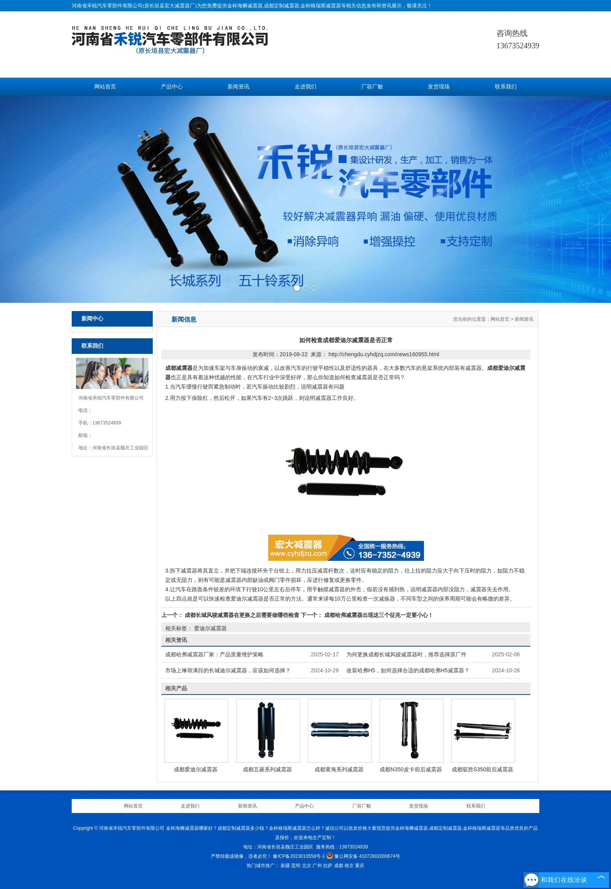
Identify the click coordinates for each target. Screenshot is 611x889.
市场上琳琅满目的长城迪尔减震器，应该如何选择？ (228, 670)
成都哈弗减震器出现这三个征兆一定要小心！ (378, 615)
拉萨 (327, 865)
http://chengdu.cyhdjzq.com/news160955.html (383, 354)
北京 (306, 865)
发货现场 (439, 87)
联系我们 (506, 87)
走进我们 (305, 87)
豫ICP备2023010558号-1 (299, 856)
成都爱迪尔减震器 (195, 769)
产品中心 (172, 87)
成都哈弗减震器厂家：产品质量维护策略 (214, 654)
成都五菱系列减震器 (267, 769)
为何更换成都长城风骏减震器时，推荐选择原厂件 (406, 654)
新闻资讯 (238, 87)
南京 (349, 865)
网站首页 (105, 87)
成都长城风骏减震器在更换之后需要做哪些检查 (242, 615)
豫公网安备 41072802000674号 (363, 856)
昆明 (295, 865)
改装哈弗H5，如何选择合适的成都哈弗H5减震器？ (408, 670)
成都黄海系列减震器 (339, 769)
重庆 (359, 865)
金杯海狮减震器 (245, 6)
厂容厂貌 (372, 87)
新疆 (285, 865)
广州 (317, 865)
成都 (338, 865)
